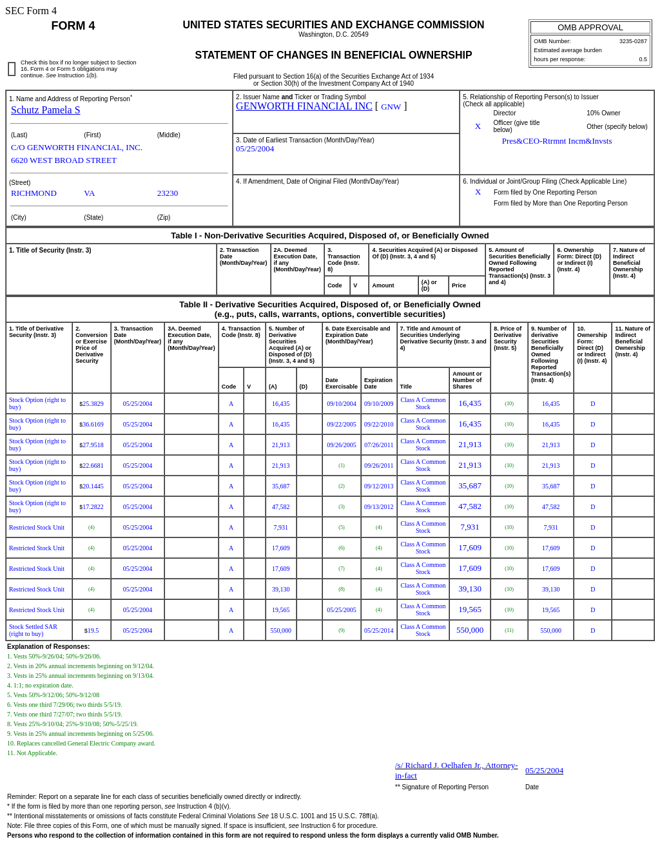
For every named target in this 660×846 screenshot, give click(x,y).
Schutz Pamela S (46, 109)
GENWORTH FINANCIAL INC (304, 106)
